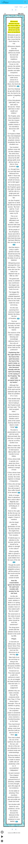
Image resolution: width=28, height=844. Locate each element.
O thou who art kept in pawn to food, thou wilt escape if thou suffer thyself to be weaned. (14, 488)
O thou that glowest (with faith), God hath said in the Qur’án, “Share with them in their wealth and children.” (14, 107)
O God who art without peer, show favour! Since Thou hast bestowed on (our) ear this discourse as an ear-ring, (14, 648)
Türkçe (20, 7)
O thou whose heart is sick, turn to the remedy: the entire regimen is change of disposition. (14, 477)
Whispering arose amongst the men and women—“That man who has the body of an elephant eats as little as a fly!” (14, 269)
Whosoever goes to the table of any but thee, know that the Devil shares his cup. (14, 39)
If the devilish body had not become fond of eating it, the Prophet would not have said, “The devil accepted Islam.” (14, 405)
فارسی (25, 7)
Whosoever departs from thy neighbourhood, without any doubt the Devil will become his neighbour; (14, 52)
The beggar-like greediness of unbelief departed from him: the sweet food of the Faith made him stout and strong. (14, 298)
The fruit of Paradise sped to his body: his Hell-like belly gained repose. (14, 325)
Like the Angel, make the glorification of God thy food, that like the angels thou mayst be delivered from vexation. (14, 528)
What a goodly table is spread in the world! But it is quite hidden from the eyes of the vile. (14, 556)
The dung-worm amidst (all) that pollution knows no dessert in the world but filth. (14, 632)
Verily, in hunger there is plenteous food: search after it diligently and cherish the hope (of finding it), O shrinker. (14, 501)
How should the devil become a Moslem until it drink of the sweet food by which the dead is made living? (14, 420)
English (16, 7)
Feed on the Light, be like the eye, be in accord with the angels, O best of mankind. (14, 515)
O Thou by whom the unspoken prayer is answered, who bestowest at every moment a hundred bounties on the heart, (14, 715)
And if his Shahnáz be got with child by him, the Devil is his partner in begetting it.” (14, 93)
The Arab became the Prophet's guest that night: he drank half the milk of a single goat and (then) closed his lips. (14, 191)
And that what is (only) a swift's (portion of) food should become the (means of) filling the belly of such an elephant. (14, 254)
